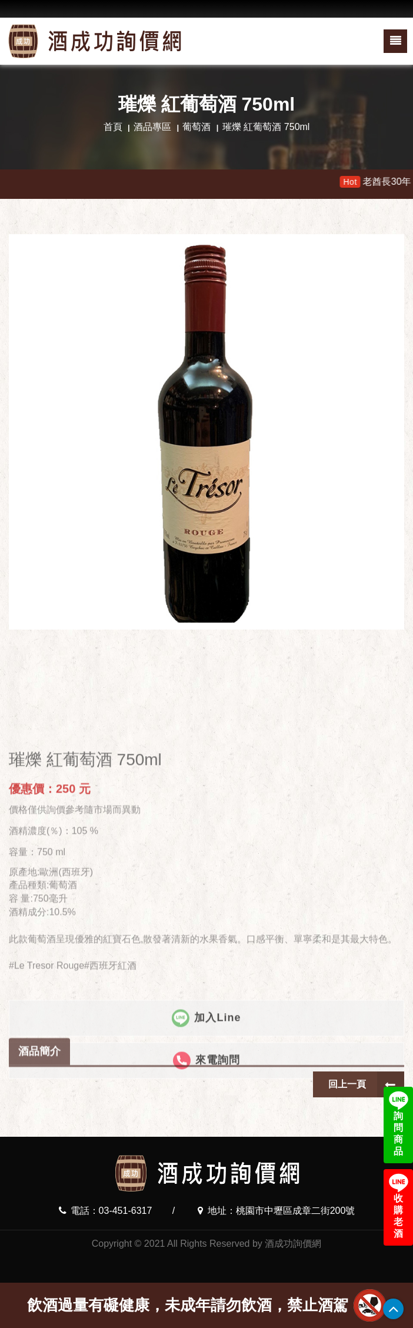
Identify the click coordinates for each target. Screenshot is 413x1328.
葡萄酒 (196, 127)
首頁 (113, 127)
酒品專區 (152, 127)
